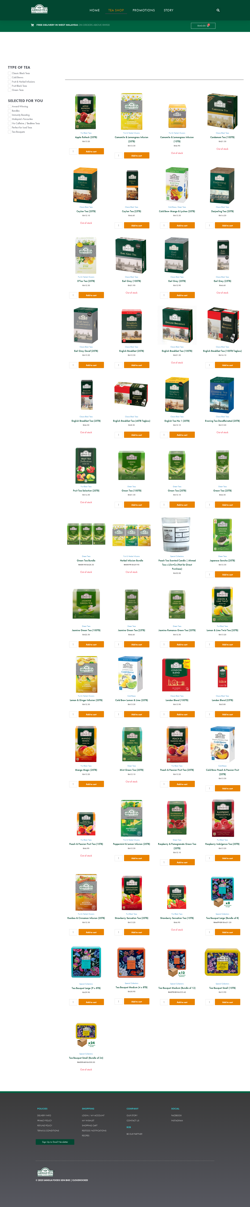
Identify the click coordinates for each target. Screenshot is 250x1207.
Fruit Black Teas (86, 133)
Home (95, 10)
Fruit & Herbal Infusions (131, 133)
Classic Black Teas (222, 133)
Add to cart (91, 151)
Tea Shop (116, 10)
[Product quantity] (73, 151)
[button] (218, 10)
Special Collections (177, 556)
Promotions (144, 10)
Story (168, 10)
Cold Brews (172, 207)
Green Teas (181, 207)
